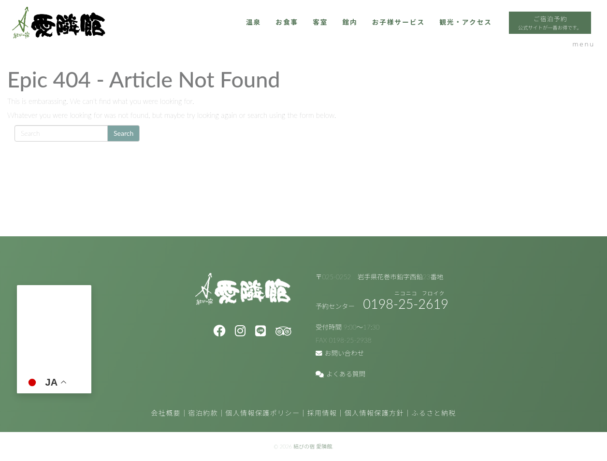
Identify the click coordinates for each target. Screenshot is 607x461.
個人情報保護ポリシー (262, 413)
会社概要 (166, 413)
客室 (261, 32)
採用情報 (322, 413)
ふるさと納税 (433, 413)
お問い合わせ (340, 353)
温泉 (191, 32)
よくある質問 (340, 374)
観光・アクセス (418, 32)
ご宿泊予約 (509, 33)
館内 (292, 32)
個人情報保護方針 (374, 413)
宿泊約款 (203, 413)
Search (123, 133)
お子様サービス (345, 32)
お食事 (226, 32)
